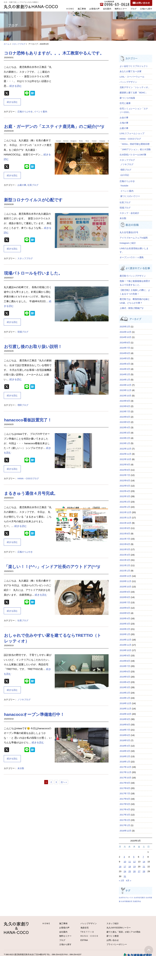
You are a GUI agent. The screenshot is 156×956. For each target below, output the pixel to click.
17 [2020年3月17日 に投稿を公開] (125, 866)
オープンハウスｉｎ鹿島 (132, 257)
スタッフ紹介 (113, 923)
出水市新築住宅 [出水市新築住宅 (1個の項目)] (126, 901)
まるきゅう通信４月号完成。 (31, 493)
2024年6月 (125, 353)
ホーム (6, 44)
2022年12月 (125, 448)
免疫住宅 (84, 927)
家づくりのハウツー (130, 196)
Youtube (124, 185)
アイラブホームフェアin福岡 (134, 237)
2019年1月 (125, 698)
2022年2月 (125, 501)
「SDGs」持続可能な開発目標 (134, 144)
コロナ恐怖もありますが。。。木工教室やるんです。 (54, 53)
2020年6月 (125, 608)
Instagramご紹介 (128, 243)
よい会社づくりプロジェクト (134, 66)
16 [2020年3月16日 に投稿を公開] (120, 866)
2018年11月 (125, 708)
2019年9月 (125, 655)
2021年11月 (125, 517)
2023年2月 (125, 438)
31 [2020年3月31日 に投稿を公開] (125, 876)
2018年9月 (125, 719)
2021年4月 (125, 555)
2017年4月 (125, 809)
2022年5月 (125, 485)
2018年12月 (125, 703)
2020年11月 (125, 581)
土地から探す (146, 9)
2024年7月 (125, 348)
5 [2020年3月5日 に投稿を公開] (133, 857)
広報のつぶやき (25, 111)
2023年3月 (125, 432)
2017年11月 (125, 772)
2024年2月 (125, 374)
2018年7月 (125, 730)
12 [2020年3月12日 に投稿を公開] (134, 861)
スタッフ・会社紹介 (129, 213)
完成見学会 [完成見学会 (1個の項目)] (137, 901)
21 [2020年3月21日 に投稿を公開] (144, 866)
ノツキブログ (24, 699)
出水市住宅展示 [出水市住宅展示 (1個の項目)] (139, 897)
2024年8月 (125, 342)
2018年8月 (125, 724)
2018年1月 (125, 761)
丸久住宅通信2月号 (129, 232)
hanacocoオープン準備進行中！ (34, 714)
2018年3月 (125, 751)
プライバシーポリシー (117, 944)
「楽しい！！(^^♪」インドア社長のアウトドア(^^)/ (52, 566)
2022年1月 (125, 507)
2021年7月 (125, 539)
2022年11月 (125, 454)
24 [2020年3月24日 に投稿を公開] (125, 871)
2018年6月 (125, 735)
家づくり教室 (113, 936)
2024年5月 (125, 358)
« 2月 (121, 880)
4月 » (128, 880)
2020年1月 (125, 634)
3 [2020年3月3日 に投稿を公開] (124, 857)
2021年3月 (125, 560)
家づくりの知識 (127, 98)
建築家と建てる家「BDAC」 (134, 92)
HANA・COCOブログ (28, 478)
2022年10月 (125, 459)
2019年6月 (125, 671)
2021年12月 (125, 512)
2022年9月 (125, 464)
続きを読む (15, 86)
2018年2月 (125, 756)
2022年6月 (125, 480)
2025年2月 (125, 326)
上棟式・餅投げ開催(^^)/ (131, 308)
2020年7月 (125, 602)
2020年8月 (125, 597)
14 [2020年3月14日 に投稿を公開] (144, 861)
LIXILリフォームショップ (132, 133)
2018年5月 (125, 740)
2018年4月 (125, 746)
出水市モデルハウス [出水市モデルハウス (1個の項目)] (126, 897)
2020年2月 (125, 629)
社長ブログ (33, 185)
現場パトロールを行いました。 (33, 273)
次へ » (64, 782)
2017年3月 (125, 814)
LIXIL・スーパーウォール (132, 76)
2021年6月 (125, 544)
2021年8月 (125, 533)
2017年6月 (125, 799)
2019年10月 (125, 650)
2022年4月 (125, 491)
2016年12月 (125, 830)
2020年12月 (125, 576)
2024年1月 (125, 379)
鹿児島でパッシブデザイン (134, 276)
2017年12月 (125, 767)
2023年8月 (125, 406)
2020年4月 (125, 618)
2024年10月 (125, 337)
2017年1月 (125, 825)
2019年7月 (125, 666)
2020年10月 (125, 586)
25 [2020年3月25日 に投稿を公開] (129, 871)
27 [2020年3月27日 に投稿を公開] (139, 871)
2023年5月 (125, 422)
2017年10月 (125, 777)
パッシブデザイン (128, 82)
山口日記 (124, 175)
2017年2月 (125, 820)
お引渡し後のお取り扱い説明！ (33, 346)
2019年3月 (125, 687)
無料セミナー (121, 9)
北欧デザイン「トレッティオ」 (135, 87)
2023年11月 (125, 390)
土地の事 (124, 123)
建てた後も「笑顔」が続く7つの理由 (123, 932)
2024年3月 (125, 369)
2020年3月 (125, 623)
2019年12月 (125, 639)
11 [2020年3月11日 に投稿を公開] (129, 861)
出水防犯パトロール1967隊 (133, 154)
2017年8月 (125, 788)
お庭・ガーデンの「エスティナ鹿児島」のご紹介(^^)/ (54, 126)
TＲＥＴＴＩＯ (87, 932)
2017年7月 (125, 793)
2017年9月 (125, 783)
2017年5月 (125, 804)
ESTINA (84, 940)
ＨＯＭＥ (70, 9)
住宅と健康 (125, 103)
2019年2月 (125, 692)
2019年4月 (125, 682)
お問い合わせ (113, 940)
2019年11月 (125, 645)
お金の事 (124, 117)
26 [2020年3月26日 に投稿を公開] (134, 871)
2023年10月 (125, 395)
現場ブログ (22, 332)
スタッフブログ (18, 44)
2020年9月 (125, 592)
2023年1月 (125, 443)
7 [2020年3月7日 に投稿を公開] (143, 857)
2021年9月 (125, 528)
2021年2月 (125, 565)
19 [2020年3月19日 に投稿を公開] (134, 866)
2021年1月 (125, 570)
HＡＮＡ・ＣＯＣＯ (89, 936)
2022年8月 (125, 470)
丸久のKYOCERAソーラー (119, 927)
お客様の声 (94, 9)
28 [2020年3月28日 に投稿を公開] (144, 871)
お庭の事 (21, 185)
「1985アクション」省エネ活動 (135, 149)
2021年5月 (125, 549)
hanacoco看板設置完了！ (28, 420)
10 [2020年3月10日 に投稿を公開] (125, 861)
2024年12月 (125, 332)
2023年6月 (125, 417)
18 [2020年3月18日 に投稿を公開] (129, 866)
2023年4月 (125, 427)
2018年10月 (125, 714)
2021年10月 (125, 523)
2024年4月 (125, 364)
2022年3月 (125, 496)
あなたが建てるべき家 (130, 71)
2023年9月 (125, 401)
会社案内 (107, 9)
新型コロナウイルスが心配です (33, 200)
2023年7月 (125, 411)
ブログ (133, 9)
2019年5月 (125, 676)
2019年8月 (125, 661)
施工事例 (82, 9)
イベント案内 (40, 111)
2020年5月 (125, 613)
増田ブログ (22, 405)
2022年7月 (125, 475)
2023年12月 (125, 385)
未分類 (20, 768)
